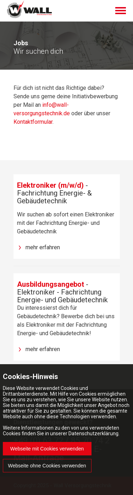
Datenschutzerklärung (93, 433)
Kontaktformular (32, 121)
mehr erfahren (43, 247)
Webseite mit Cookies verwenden (47, 449)
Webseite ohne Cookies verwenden (47, 465)
